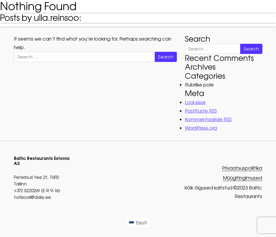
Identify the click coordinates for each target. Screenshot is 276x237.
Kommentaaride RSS (208, 119)
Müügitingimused (242, 178)
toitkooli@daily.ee (32, 197)
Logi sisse (195, 102)
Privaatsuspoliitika (242, 168)
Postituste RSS (201, 111)
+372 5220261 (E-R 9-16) (37, 190)
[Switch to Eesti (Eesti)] (137, 222)
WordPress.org (201, 128)
